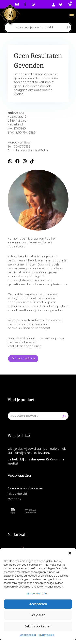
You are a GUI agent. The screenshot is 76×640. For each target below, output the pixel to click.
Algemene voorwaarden (25, 488)
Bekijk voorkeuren (38, 626)
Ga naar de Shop (23, 358)
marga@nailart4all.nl (33, 150)
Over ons (14, 499)
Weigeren (38, 615)
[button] (70, 553)
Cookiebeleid (28, 635)
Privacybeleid (46, 635)
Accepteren (38, 604)
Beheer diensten (37, 593)
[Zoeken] (64, 416)
